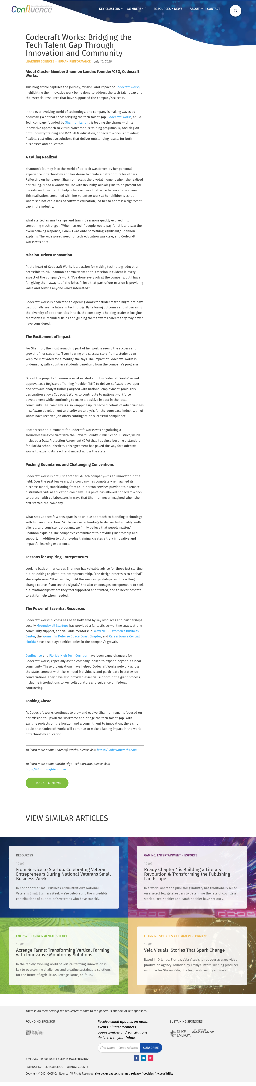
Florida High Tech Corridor (68, 656)
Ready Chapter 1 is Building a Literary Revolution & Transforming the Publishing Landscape (187, 874)
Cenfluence (34, 656)
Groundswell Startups (52, 626)
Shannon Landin (77, 122)
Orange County (77, 1067)
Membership (136, 9)
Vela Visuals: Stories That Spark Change (184, 950)
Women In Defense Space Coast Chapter (72, 636)
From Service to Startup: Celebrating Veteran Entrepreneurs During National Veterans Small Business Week (63, 874)
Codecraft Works (127, 87)
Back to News (48, 783)
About (195, 9)
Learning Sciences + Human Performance (58, 61)
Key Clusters (109, 9)
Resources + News (168, 9)
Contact (213, 9)
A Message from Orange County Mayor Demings (57, 1059)
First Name (107, 1047)
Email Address (128, 1047)
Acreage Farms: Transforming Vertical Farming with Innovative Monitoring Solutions (62, 952)
